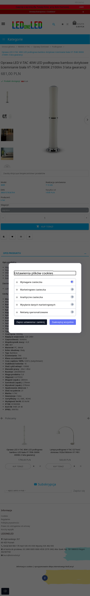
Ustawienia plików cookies (33, 273)
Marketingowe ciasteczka (33, 289)
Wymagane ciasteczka (31, 282)
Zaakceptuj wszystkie (63, 322)
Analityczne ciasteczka (31, 297)
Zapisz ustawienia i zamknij (30, 322)
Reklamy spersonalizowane (34, 312)
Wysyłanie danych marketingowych (37, 304)
